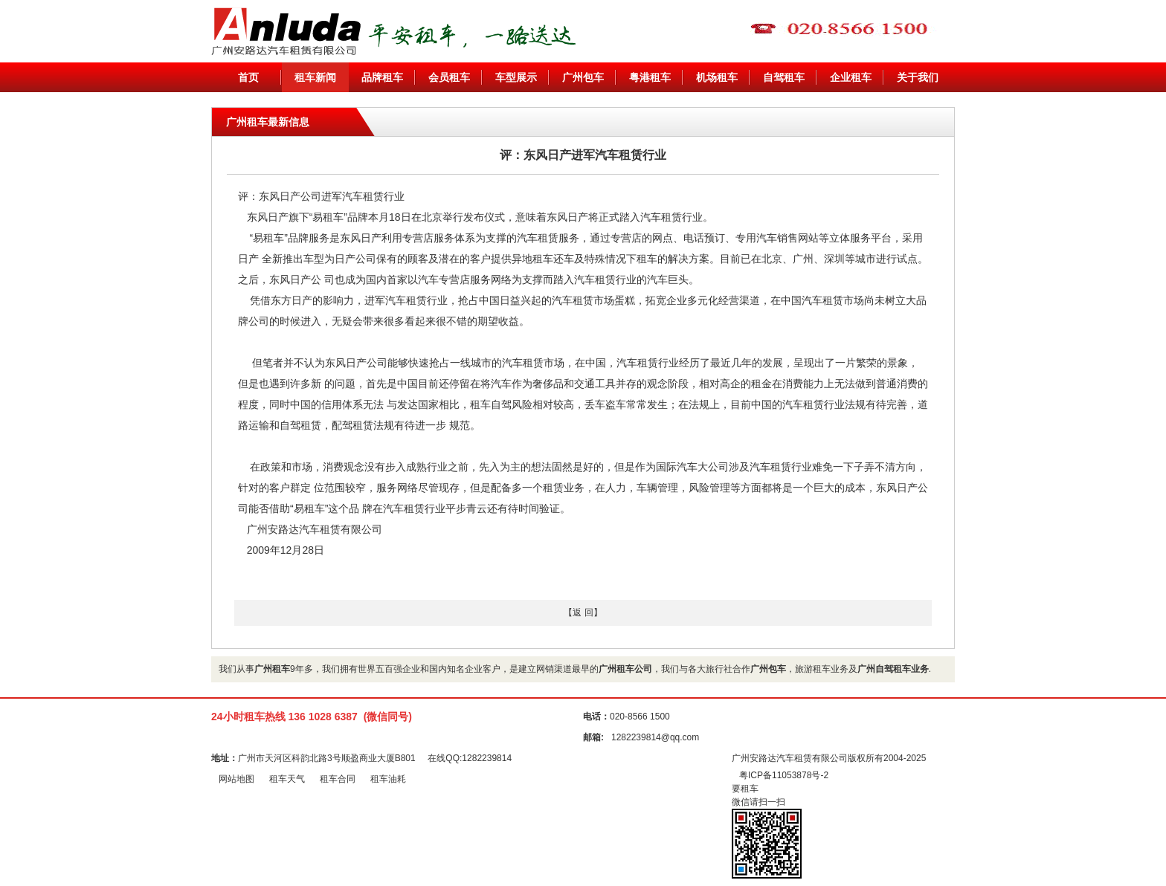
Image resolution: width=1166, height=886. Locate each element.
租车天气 (287, 779)
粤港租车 (650, 77)
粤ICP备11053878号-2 (783, 775)
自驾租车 (784, 77)
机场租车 (717, 77)
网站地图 (236, 779)
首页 (248, 77)
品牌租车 (382, 77)
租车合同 (337, 779)
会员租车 (449, 77)
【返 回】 (583, 612)
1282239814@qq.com (655, 737)
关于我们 (917, 77)
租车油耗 (388, 779)
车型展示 (516, 77)
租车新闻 (315, 77)
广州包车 (583, 77)
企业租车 (851, 77)
